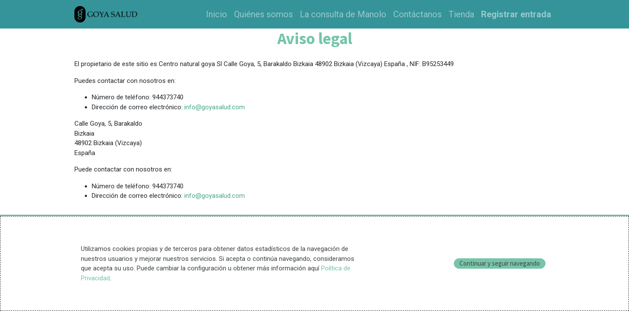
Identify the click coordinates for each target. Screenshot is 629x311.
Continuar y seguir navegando (499, 263)
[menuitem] (216, 14)
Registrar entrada (516, 14)
